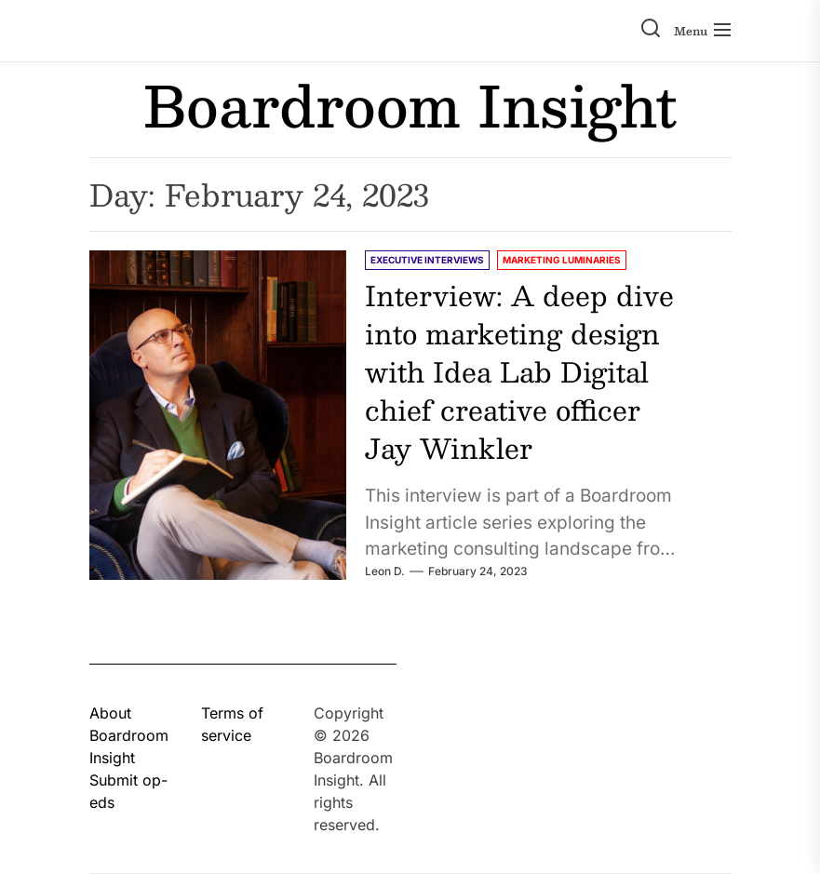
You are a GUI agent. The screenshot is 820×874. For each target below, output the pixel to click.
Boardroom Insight (410, 105)
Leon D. (385, 571)
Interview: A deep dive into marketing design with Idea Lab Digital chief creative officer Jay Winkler (519, 371)
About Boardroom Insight (128, 735)
